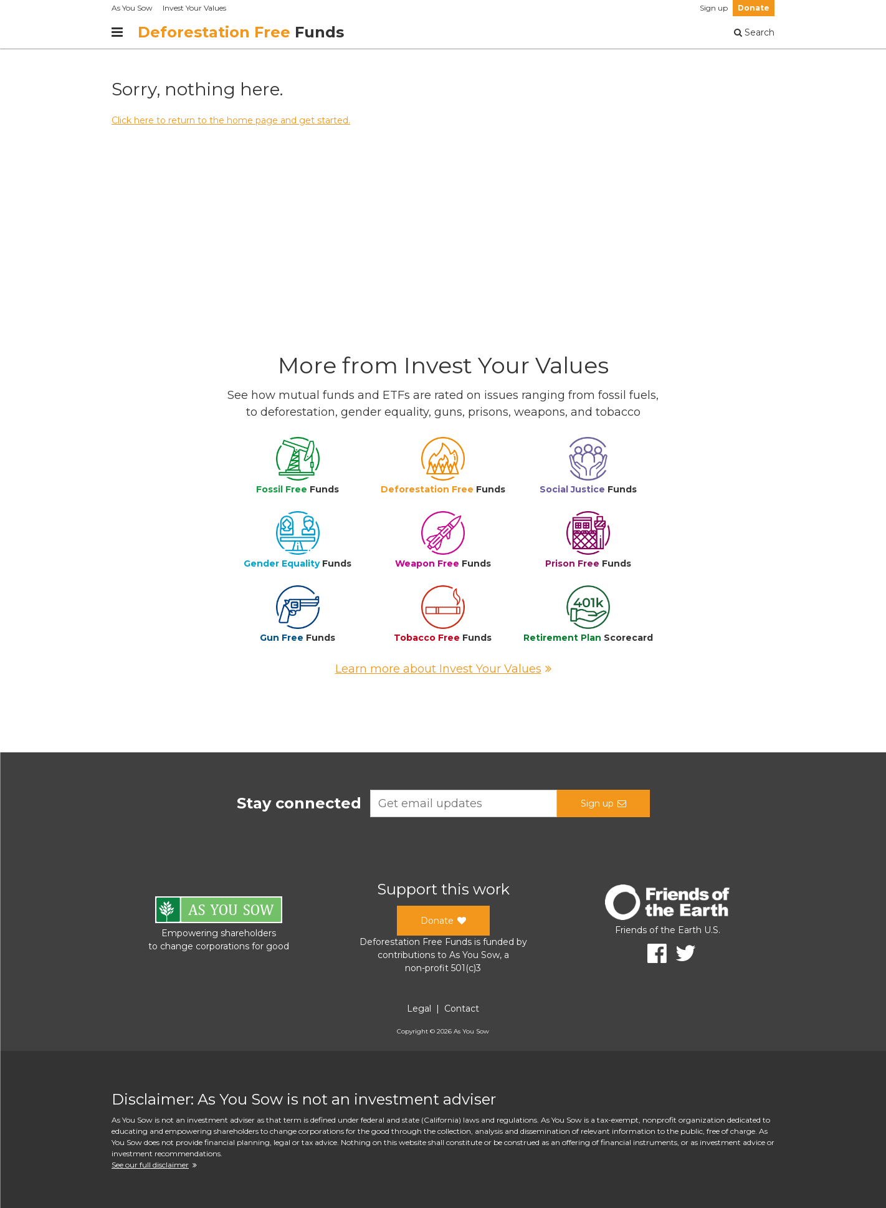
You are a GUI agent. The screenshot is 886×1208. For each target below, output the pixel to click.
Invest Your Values (194, 7)
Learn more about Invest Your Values (443, 669)
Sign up (714, 7)
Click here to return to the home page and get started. (231, 120)
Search (754, 32)
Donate (753, 7)
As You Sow (132, 7)
